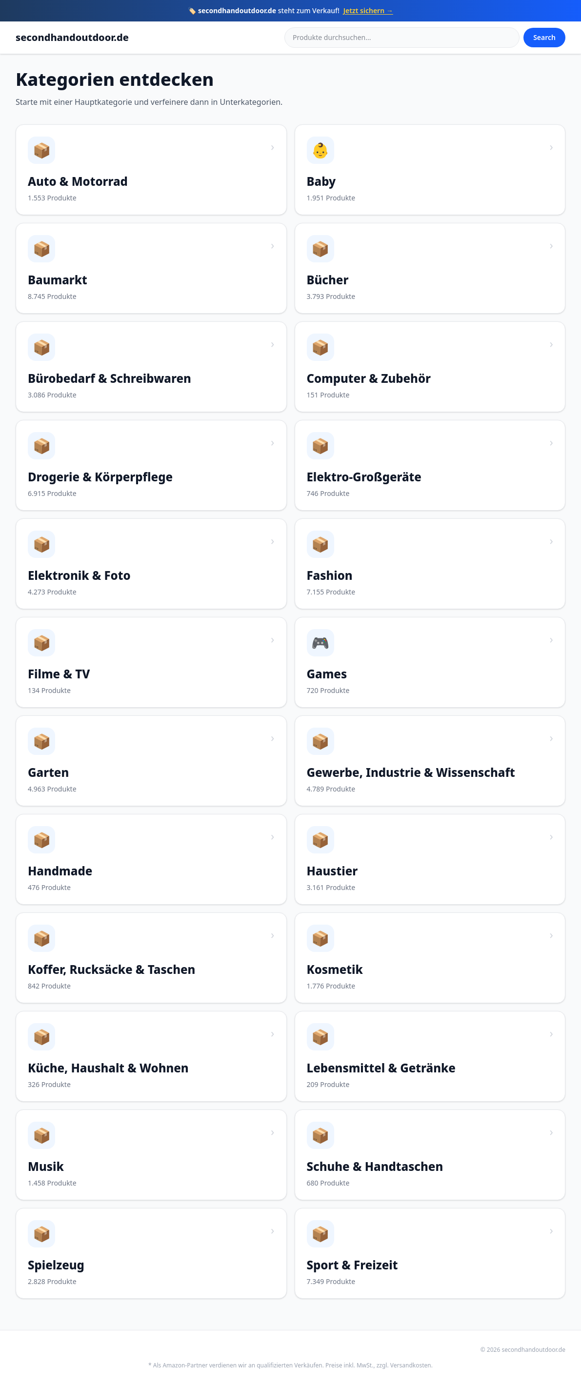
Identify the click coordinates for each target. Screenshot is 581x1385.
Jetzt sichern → (368, 10)
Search (544, 37)
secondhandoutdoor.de (72, 37)
